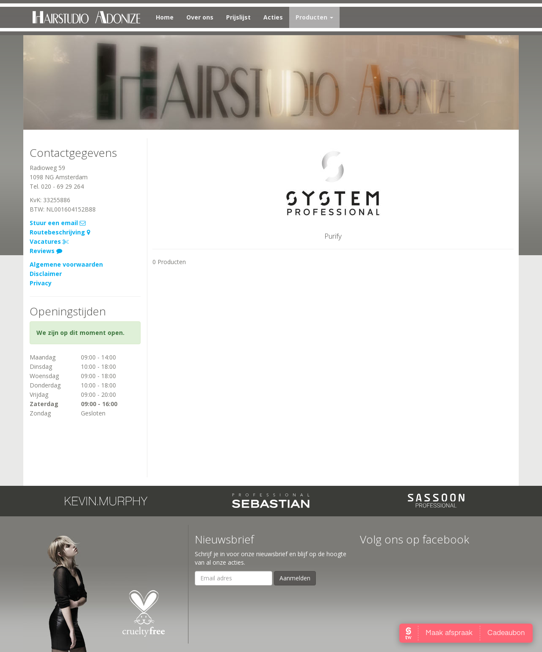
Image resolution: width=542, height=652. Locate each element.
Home (165, 17)
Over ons (199, 17)
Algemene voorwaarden (66, 264)
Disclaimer (46, 274)
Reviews (46, 251)
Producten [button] (314, 17)
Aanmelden (294, 578)
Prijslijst (238, 17)
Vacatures (49, 241)
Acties (273, 17)
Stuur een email (58, 223)
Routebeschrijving (60, 232)
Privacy (41, 283)
